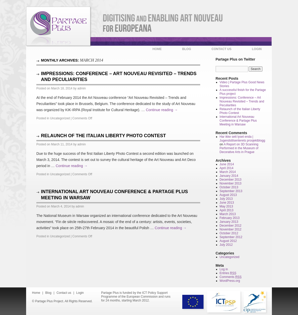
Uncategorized (60, 118)
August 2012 (228, 241)
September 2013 (231, 191)
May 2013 (226, 206)
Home (157, 49)
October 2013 (229, 187)
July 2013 (226, 199)
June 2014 (227, 164)
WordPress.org (230, 281)
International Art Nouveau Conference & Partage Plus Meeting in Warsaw (238, 120)
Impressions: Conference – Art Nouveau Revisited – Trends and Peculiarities (242, 101)
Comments (231, 277)
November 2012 (230, 229)
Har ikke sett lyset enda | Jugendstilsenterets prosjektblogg (242, 138)
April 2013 (226, 210)
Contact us (221, 49)
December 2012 (230, 225)
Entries (228, 273)
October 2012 (229, 233)
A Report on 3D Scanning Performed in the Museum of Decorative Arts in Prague (239, 148)
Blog (186, 49)
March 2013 (228, 214)
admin (81, 88)
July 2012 (226, 245)
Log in (224, 269)
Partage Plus (58, 26)
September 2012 (231, 237)
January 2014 (229, 176)
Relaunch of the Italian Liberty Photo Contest (103, 135)
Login (257, 49)
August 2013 (228, 195)
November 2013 (230, 183)
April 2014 (226, 168)
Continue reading (162, 110)
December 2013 (230, 179)
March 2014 (228, 172)
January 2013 (229, 222)
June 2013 (227, 202)
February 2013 (230, 218)
